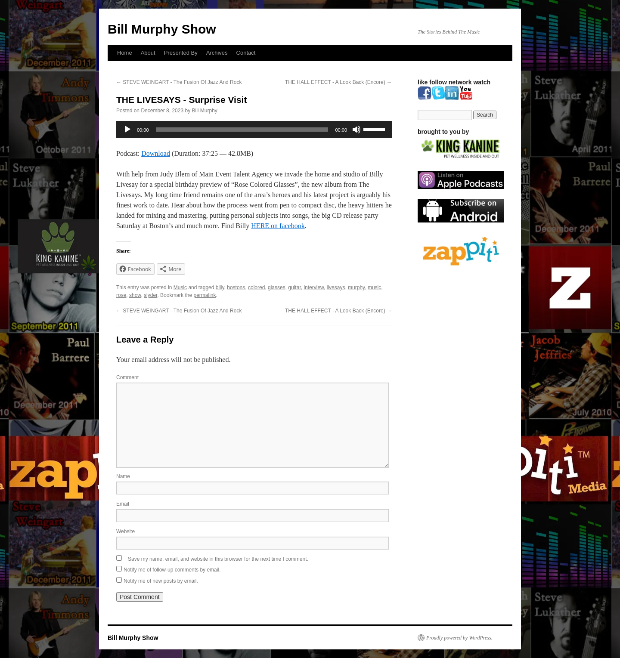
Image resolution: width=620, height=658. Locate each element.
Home (124, 52)
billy (220, 287)
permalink (204, 295)
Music (180, 287)
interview (314, 287)
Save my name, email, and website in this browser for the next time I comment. (218, 559)
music (374, 287)
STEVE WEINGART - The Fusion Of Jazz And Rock (179, 82)
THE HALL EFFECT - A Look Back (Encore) (338, 82)
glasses (276, 287)
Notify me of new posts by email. (161, 581)
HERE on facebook (277, 225)
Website (125, 531)
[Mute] (356, 129)
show (135, 295)
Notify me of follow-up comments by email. (172, 570)
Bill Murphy (204, 111)
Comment (127, 377)
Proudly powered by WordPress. (459, 638)
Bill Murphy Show (162, 29)
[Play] (127, 129)
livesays (336, 287)
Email (122, 504)
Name (123, 476)
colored (256, 287)
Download (155, 153)
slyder (150, 295)
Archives (217, 52)
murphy (356, 287)
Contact (246, 52)
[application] (254, 129)
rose (121, 295)
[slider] (242, 129)
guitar (294, 287)
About (148, 52)
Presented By (181, 52)
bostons (236, 287)
